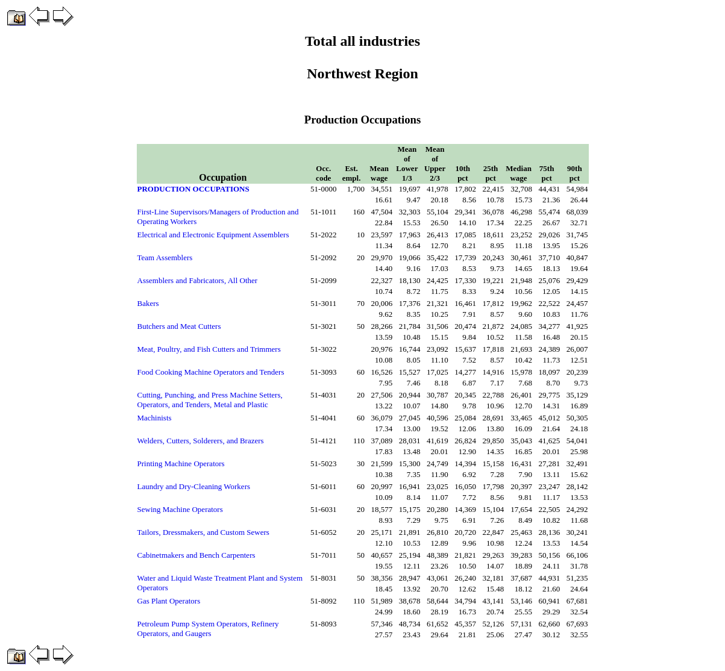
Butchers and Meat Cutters (179, 326)
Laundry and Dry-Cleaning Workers (194, 486)
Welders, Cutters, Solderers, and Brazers (200, 440)
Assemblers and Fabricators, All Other (197, 280)
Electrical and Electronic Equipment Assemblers (213, 234)
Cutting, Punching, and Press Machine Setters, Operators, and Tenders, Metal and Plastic (210, 399)
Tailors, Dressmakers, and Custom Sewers (203, 532)
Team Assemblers (165, 257)
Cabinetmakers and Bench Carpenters (196, 555)
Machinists (154, 417)
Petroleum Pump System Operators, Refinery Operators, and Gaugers (208, 628)
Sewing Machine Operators (180, 509)
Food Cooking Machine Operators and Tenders (210, 371)
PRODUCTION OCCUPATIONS (193, 188)
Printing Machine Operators (181, 463)
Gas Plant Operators (169, 600)
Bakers (148, 303)
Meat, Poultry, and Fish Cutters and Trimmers (209, 349)
